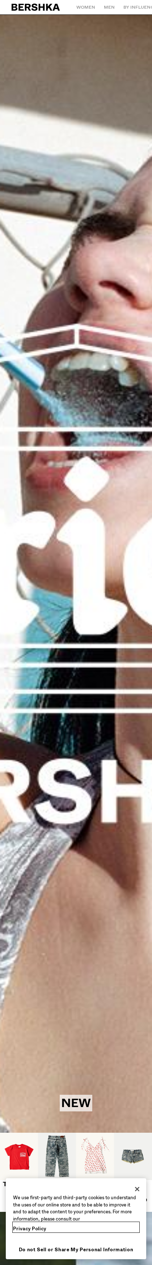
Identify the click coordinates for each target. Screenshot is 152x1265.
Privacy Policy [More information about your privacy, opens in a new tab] (29, 1228)
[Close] (137, 1189)
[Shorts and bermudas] (133, 1172)
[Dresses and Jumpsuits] (95, 1172)
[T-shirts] (19, 1160)
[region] (76, 1218)
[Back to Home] (36, 7)
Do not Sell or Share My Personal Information (76, 1249)
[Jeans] (57, 1160)
